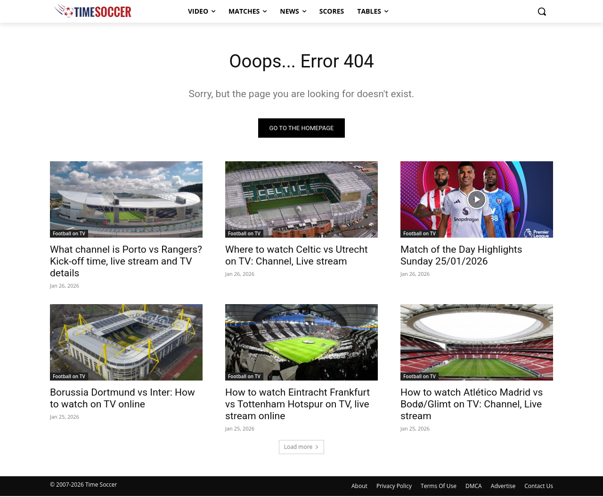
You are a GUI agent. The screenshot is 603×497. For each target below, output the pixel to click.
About (359, 487)
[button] (541, 11)
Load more (301, 447)
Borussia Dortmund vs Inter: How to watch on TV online (122, 399)
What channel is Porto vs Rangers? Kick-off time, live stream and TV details (126, 262)
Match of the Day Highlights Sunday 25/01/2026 (461, 256)
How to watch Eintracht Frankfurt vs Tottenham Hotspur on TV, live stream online (297, 405)
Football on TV (69, 234)
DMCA (473, 487)
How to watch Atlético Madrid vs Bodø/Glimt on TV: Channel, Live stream (471, 405)
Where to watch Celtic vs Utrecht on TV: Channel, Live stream (296, 256)
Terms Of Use (438, 487)
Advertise (503, 487)
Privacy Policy (394, 487)
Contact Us (538, 487)
